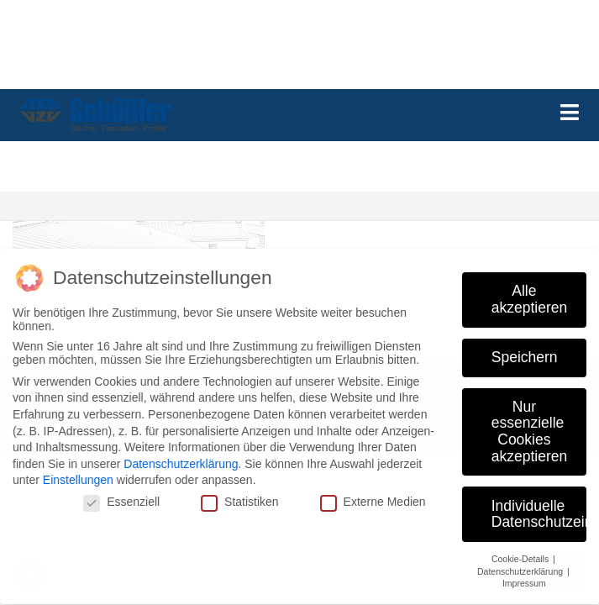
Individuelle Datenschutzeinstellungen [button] (538, 506)
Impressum (524, 576)
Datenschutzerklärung (180, 456)
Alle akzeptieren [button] (529, 291)
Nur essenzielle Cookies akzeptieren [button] (529, 423)
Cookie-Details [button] (521, 551)
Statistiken (240, 494)
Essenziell (121, 494)
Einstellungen (78, 472)
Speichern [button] (524, 348)
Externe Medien (373, 494)
